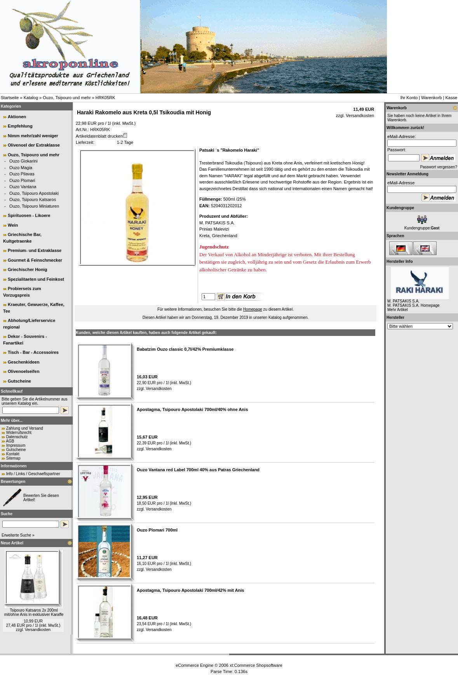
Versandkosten (38, 630)
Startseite (10, 97)
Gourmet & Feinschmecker (35, 260)
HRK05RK (105, 97)
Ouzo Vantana (23, 186)
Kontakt (12, 454)
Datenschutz (17, 437)
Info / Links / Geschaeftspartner (33, 474)
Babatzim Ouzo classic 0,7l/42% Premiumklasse (185, 349)
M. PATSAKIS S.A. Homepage (413, 305)
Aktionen (17, 116)
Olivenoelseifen (23, 371)
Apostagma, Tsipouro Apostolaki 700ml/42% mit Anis (190, 590)
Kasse (451, 97)
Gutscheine (19, 381)
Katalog (31, 97)
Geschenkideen (23, 362)
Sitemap (13, 458)
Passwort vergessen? (438, 167)
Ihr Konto (409, 97)
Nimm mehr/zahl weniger (33, 135)
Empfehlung (20, 126)
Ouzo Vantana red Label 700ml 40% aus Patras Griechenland (198, 469)
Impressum (15, 445)
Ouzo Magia (20, 167)
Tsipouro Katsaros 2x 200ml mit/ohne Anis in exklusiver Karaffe (34, 612)
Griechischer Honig (27, 269)
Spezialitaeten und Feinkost (36, 279)
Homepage (252, 309)
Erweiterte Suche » (18, 535)
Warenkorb (431, 97)
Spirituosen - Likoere (29, 215)
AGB (10, 441)
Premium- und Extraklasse (34, 250)
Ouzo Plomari (22, 180)
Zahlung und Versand (24, 428)
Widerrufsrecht (18, 432)
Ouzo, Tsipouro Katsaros (32, 199)
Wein (13, 225)
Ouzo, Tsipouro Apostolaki (34, 193)
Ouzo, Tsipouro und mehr (67, 97)
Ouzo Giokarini (23, 161)
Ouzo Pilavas (22, 173)
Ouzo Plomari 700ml (157, 530)
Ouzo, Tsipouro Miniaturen (34, 206)
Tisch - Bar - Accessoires (33, 352)
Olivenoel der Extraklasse (34, 145)
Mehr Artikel (397, 310)
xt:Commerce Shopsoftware (256, 665)
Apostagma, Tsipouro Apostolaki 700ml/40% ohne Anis (192, 409)
